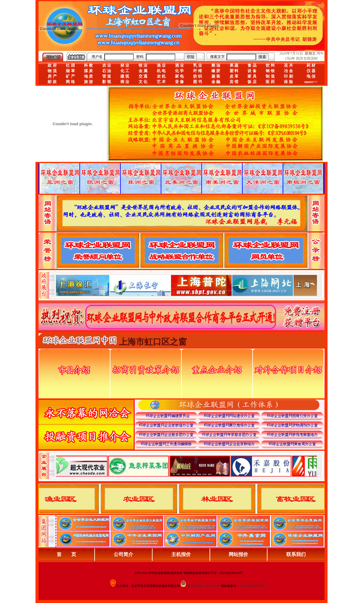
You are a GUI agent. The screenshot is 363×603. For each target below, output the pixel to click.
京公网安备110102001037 (203, 586)
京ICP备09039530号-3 (253, 586)
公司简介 (123, 554)
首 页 (66, 554)
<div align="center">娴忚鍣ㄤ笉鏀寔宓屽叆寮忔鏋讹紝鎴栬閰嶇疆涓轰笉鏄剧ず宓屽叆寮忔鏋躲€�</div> (186, 285)
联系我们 (296, 554)
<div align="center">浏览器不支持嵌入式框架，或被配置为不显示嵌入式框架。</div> (186, 466)
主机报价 (181, 554)
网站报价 (238, 554)
